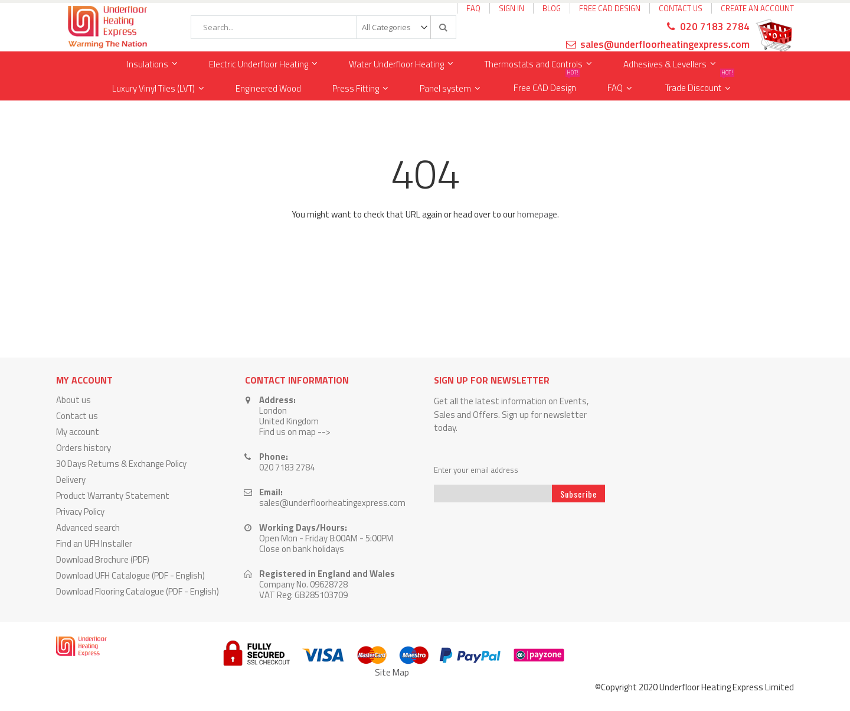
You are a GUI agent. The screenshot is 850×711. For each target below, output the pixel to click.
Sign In (511, 8)
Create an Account (757, 8)
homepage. (538, 214)
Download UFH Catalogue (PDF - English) (130, 575)
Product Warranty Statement (112, 495)
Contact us (77, 416)
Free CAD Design (609, 8)
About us (73, 400)
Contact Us (680, 8)
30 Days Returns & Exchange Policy (121, 463)
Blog (551, 8)
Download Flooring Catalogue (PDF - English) (137, 591)
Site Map (392, 672)
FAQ (473, 8)
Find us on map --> (295, 432)
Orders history (83, 447)
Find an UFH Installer (94, 543)
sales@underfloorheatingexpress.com (665, 44)
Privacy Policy (80, 511)
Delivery (71, 479)
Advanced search (88, 527)
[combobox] (323, 27)
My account (77, 432)
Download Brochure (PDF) (102, 559)
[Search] (442, 27)
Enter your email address (476, 470)
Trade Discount (699, 85)
